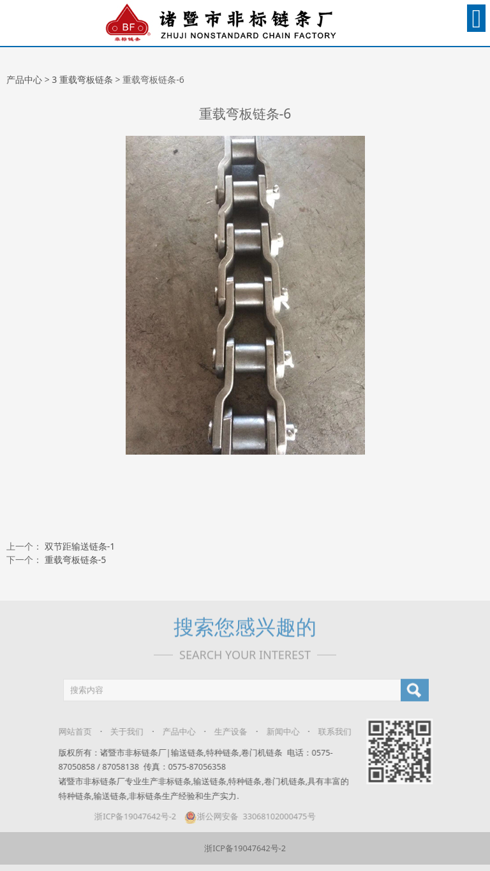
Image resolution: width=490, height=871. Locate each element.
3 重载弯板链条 (82, 79)
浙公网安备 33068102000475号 (242, 816)
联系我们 (327, 731)
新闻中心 (275, 731)
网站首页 (67, 731)
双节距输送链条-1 (80, 546)
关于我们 (120, 731)
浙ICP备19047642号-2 (128, 816)
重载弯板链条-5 (76, 559)
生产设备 (223, 731)
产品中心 (24, 79)
